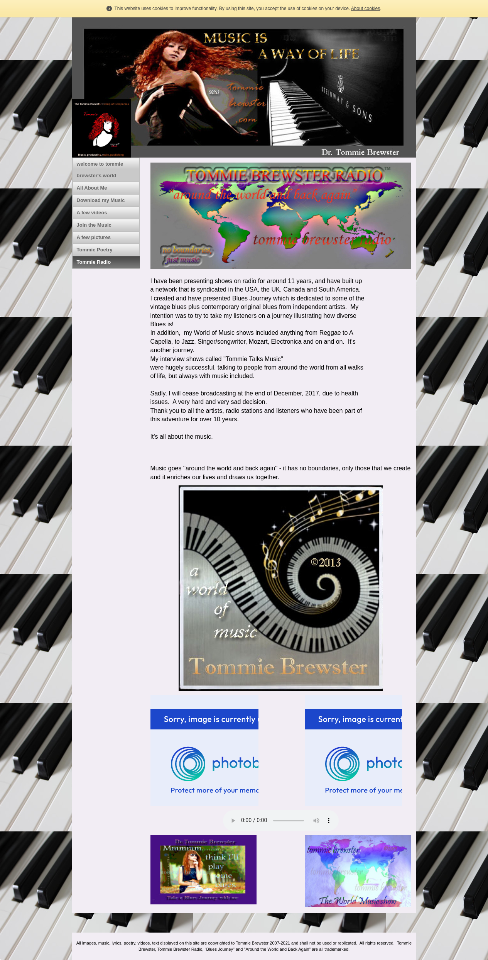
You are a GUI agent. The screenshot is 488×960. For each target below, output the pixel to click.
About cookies (365, 8)
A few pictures (94, 237)
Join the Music (94, 225)
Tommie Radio (94, 262)
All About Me (92, 188)
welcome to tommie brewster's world (100, 169)
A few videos (92, 212)
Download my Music (101, 200)
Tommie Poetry (95, 250)
